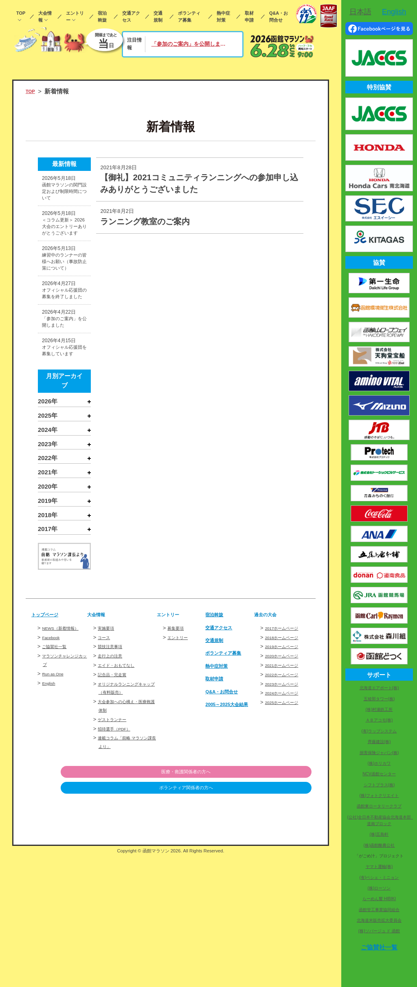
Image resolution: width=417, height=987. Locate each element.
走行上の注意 (113, 778)
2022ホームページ (287, 797)
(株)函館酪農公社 (379, 845)
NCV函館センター (379, 774)
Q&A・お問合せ (278, 16)
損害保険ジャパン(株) (379, 752)
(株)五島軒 (379, 834)
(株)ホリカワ (379, 763)
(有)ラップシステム (379, 731)
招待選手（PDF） (119, 851)
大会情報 (45, 16)
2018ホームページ (287, 760)
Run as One (56, 805)
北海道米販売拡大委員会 (379, 920)
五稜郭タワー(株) (379, 699)
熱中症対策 (223, 16)
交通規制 (158, 16)
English (50, 814)
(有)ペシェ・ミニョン (379, 877)
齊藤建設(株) (379, 741)
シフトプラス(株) (379, 785)
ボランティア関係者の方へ (269, 911)
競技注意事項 (113, 769)
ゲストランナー (116, 842)
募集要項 (178, 751)
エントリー (75, 16)
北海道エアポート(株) (379, 688)
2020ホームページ (287, 778)
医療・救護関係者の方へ (269, 895)
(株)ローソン (379, 888)
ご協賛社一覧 (58, 778)
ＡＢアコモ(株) (379, 720)
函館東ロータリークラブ (379, 806)
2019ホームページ (287, 769)
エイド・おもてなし (121, 788)
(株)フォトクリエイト (379, 795)
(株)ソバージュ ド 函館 (379, 931)
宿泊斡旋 (102, 16)
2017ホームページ (287, 751)
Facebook (53, 768)
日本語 (360, 12)
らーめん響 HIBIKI (379, 898)
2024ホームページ (287, 816)
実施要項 (108, 751)
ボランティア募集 (189, 16)
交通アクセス (131, 16)
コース (106, 760)
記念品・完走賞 (116, 797)
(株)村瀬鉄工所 (379, 709)
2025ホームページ (287, 825)
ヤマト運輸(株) (379, 866)
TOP (20, 13)
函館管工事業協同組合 (379, 909)
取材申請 (249, 16)
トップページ (49, 737)
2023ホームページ (287, 806)
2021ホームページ (287, 788)
